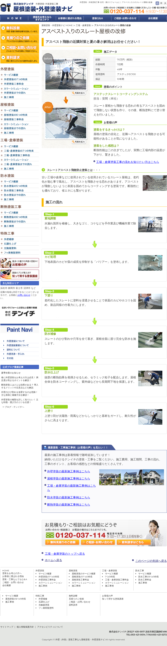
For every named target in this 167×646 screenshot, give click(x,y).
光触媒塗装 (44, 604)
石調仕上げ (44, 601)
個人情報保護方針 (25, 626)
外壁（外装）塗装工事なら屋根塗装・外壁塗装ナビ (80, 639)
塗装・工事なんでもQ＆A (14, 579)
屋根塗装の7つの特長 (82, 576)
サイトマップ (6, 626)
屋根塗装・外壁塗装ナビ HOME (57, 25)
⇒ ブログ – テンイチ (12, 407)
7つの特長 (110, 576)
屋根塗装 (73, 570)
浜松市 (3, 288)
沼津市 (26, 288)
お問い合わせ (24, 295)
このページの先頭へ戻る (151, 561)
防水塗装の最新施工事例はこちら (68, 497)
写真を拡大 (78, 93)
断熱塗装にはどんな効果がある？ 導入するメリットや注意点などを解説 (19, 386)
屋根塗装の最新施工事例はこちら (68, 478)
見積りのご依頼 (76, 598)
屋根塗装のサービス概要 (83, 573)
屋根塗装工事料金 (80, 579)
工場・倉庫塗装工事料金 (117, 579)
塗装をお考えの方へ (12, 573)
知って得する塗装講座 (113, 598)
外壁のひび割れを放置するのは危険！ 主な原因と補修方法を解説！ (19, 393)
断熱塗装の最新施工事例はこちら (68, 504)
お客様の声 (107, 595)
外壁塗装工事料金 (47, 579)
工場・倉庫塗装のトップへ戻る (65, 553)
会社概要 (6, 585)
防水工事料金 (144, 579)
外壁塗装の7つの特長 (49, 576)
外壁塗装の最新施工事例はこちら (68, 471)
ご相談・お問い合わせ (13, 582)
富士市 (19, 288)
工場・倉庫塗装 (83, 25)
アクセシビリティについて (50, 626)
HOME (5, 570)
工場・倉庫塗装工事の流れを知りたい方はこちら (127, 162)
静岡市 (11, 288)
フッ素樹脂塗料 (46, 608)
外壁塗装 (40, 570)
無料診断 (73, 595)
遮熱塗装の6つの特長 (15, 598)
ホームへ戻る (53, 560)
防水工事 (139, 570)
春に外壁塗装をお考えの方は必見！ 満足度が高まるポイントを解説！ (19, 379)
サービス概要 (45, 573)
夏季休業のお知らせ (11, 372)
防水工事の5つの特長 (148, 576)
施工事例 (43, 585)
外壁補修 (43, 598)
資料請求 (73, 604)
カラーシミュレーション (50, 582)
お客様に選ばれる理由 (13, 576)
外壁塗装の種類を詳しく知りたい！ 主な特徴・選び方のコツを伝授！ (19, 401)
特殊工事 (40, 595)
